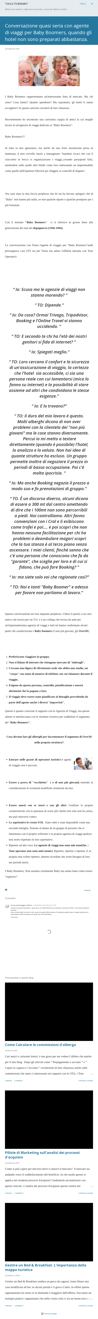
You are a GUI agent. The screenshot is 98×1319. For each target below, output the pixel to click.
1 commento (18, 1193)
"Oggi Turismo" (16, 3)
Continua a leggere (85, 1081)
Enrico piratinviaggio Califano (21, 905)
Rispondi (14, 917)
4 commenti (18, 1081)
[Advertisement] (49, 960)
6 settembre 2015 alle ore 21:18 (44, 905)
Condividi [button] (87, 890)
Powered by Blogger (49, 1314)
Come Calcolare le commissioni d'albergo (40, 1044)
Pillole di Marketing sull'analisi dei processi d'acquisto (42, 1154)
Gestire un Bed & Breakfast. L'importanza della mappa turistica (45, 1267)
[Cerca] (83, 3)
